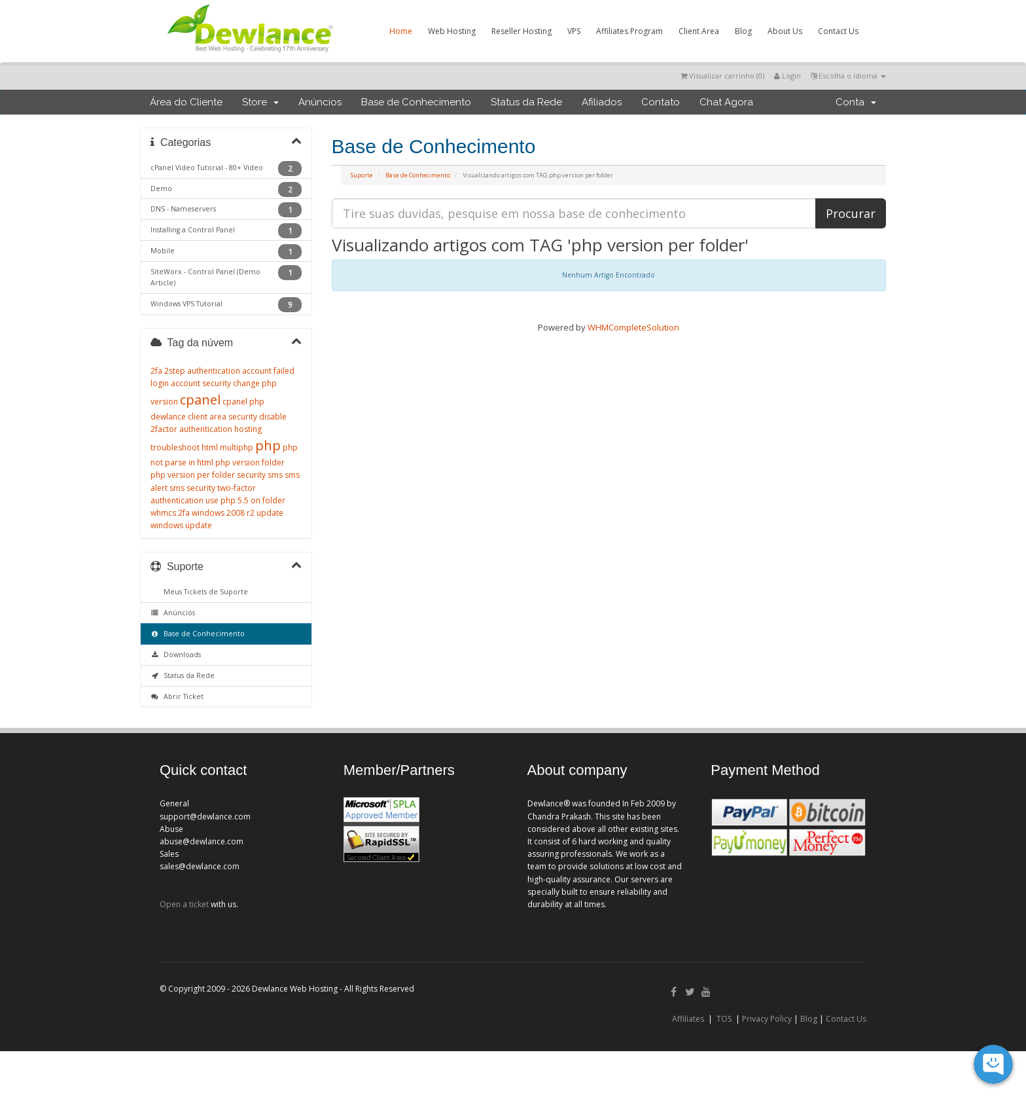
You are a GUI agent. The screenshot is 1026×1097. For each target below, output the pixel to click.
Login (787, 76)
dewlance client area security (203, 416)
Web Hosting (452, 31)
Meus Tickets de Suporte (204, 591)
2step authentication (202, 370)
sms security (192, 488)
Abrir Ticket (176, 696)
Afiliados (602, 102)
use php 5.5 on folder (245, 500)
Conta (856, 102)
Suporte (362, 175)
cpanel (200, 399)
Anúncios (320, 102)
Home (400, 31)
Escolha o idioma (848, 76)
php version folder (250, 462)
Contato (660, 102)
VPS (573, 31)
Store (260, 102)
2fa (156, 370)
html (210, 447)
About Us (785, 31)
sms (275, 474)
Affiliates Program (629, 31)
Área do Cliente (186, 102)
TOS (724, 1018)
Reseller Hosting (521, 31)
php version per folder (192, 474)
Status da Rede (526, 102)
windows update (181, 525)
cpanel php (243, 401)
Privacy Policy (767, 1018)
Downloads (175, 654)
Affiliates (688, 1018)
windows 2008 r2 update (237, 512)
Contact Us (838, 31)
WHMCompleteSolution (633, 327)
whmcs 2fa (170, 512)
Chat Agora (726, 102)
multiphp (236, 447)
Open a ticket (184, 904)
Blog (743, 31)
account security (201, 383)
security (251, 474)
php (268, 445)
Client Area (699, 31)
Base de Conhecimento (416, 102)
